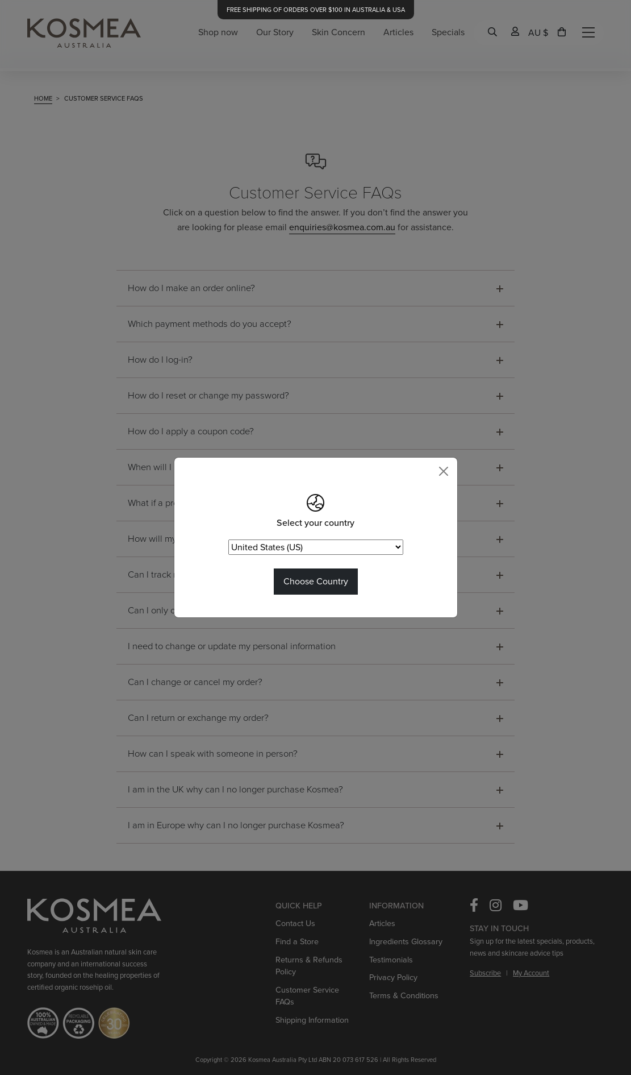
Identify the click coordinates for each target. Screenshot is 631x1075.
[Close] (443, 471)
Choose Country (315, 581)
